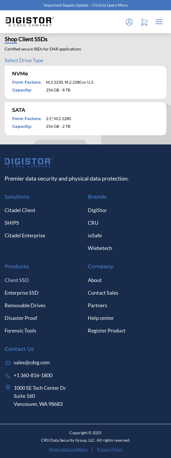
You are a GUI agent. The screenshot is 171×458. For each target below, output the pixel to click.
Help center (101, 318)
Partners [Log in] (97, 305)
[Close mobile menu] (159, 21)
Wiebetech (100, 248)
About (95, 280)
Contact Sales (103, 292)
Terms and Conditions (68, 449)
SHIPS (12, 223)
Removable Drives (25, 305)
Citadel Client (20, 210)
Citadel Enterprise (25, 235)
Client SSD (17, 280)
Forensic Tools (20, 330)
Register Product (107, 330)
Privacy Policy (109, 449)
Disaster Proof (21, 318)
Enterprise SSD (22, 292)
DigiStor (97, 210)
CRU (93, 223)
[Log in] (129, 21)
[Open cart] (144, 21)
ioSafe (95, 235)
